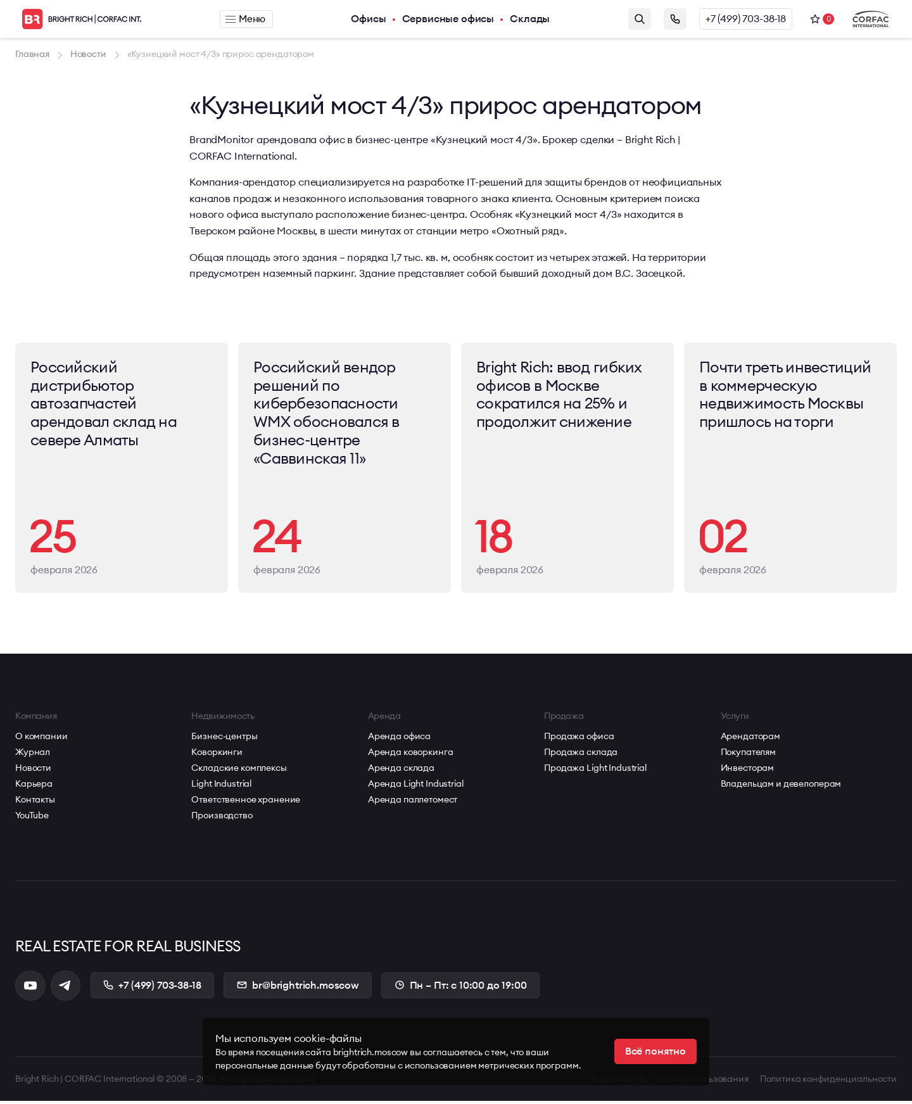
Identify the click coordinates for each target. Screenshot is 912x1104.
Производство (221, 818)
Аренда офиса (399, 739)
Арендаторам (750, 739)
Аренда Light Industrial (416, 786)
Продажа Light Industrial (595, 771)
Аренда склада (401, 771)
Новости (33, 771)
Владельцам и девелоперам (781, 786)
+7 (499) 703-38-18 (746, 19)
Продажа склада (581, 755)
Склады (530, 19)
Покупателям (748, 755)
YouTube (32, 818)
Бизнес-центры (224, 739)
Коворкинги (217, 755)
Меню (246, 19)
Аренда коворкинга (410, 755)
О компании (41, 739)
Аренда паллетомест (412, 802)
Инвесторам (748, 771)
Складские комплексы (238, 771)
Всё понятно (655, 1051)
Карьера (34, 786)
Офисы (369, 19)
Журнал (32, 755)
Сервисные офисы (449, 19)
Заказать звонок (675, 19)
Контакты (35, 802)
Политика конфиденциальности (828, 1082)
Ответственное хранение (245, 802)
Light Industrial (221, 786)
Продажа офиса (579, 739)
